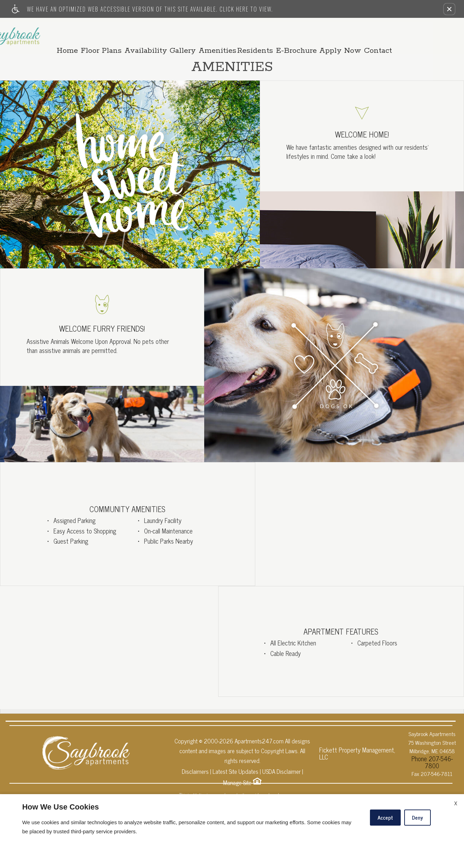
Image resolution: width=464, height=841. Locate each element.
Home (86, 32)
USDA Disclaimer (281, 768)
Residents (287, 32)
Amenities (247, 32)
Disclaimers (195, 768)
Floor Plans (122, 32)
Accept (385, 817)
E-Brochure (330, 32)
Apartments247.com (259, 738)
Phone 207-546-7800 (432, 754)
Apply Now (378, 32)
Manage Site (237, 779)
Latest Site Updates (235, 768)
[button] (449, 9)
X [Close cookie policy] (455, 802)
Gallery (210, 32)
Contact (418, 32)
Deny (417, 817)
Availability (170, 32)
